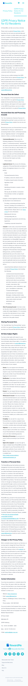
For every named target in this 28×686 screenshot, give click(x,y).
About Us (4, 667)
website (21, 549)
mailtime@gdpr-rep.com (11, 632)
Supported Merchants (7, 662)
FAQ (3, 670)
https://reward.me (12, 593)
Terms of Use (10, 680)
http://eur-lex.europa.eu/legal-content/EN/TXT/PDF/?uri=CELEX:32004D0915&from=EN (10, 516)
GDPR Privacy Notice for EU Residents (18, 11)
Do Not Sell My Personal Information (15, 681)
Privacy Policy (7, 11)
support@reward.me (6, 90)
